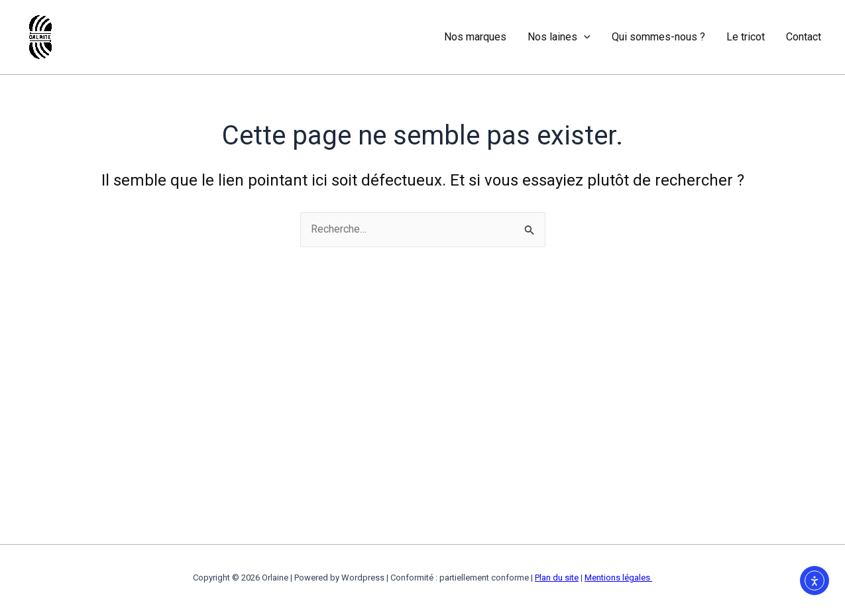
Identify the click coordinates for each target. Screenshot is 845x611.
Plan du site (557, 578)
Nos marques (475, 36)
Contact (803, 36)
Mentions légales (618, 578)
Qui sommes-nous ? (658, 36)
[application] (584, 37)
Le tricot (745, 36)
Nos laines (559, 37)
